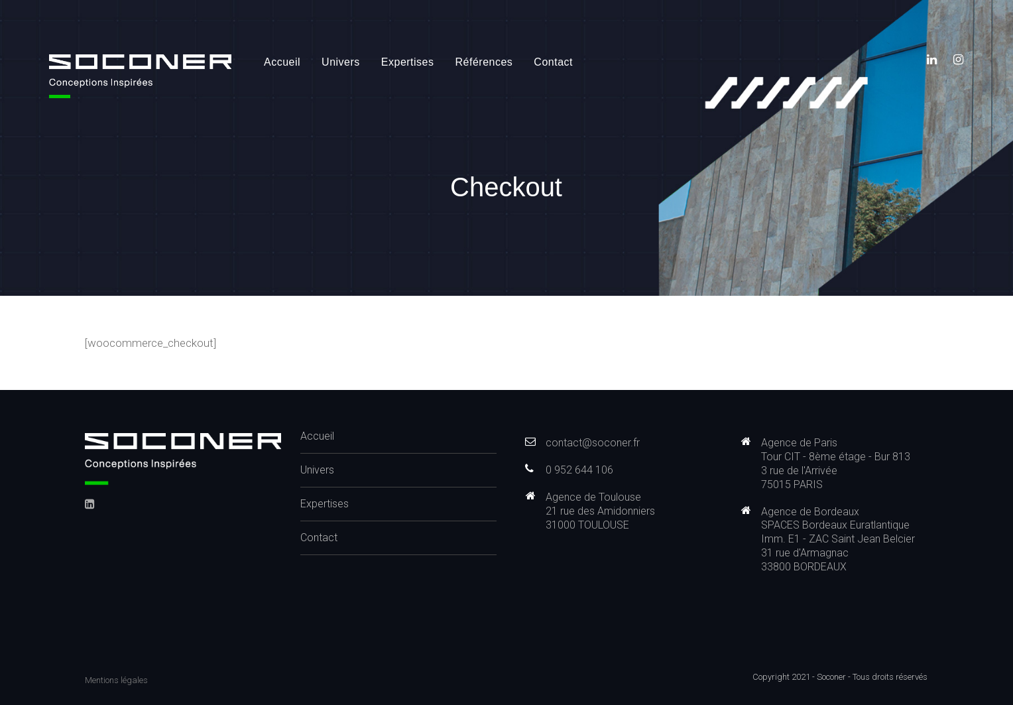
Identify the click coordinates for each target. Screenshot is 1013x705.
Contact (553, 62)
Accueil (282, 62)
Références (484, 62)
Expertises (407, 62)
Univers (341, 62)
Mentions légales (116, 680)
